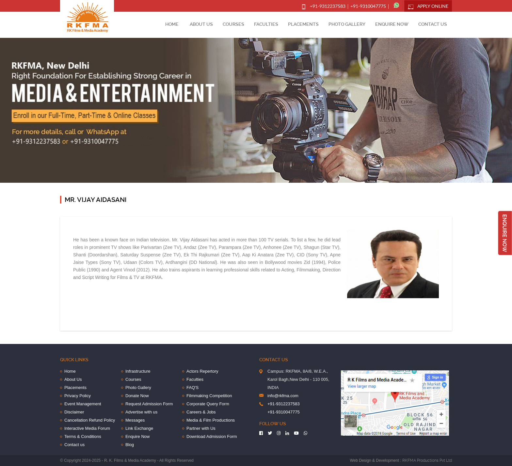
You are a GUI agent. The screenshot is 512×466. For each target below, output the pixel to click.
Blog (129, 444)
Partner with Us (201, 428)
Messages (135, 420)
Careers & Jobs (201, 412)
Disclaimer (74, 412)
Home (172, 24)
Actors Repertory (202, 371)
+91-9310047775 (368, 6)
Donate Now (137, 395)
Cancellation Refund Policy (89, 420)
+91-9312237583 (327, 6)
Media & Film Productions (210, 420)
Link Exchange (139, 428)
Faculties (266, 24)
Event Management (82, 403)
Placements (303, 24)
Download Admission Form (211, 436)
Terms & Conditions (82, 436)
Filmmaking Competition (209, 395)
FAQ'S (192, 387)
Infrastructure (138, 371)
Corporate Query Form (207, 403)
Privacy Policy (77, 395)
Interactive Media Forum (87, 428)
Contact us (432, 24)
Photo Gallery (346, 24)
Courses (233, 24)
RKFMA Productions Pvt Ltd (427, 460)
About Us (201, 24)
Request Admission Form (149, 403)
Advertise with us (141, 412)
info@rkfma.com (282, 395)
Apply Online (432, 6)
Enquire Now (391, 24)
